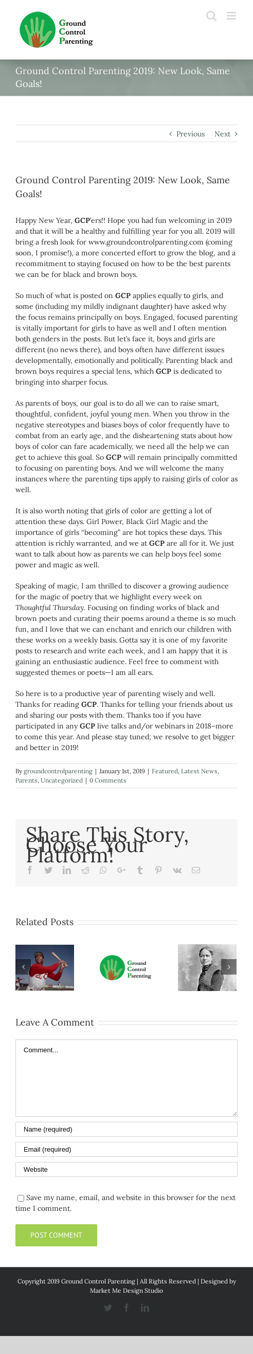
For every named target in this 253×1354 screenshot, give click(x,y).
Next (222, 133)
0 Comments (108, 780)
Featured (165, 771)
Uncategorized (62, 780)
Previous (190, 133)
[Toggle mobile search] (211, 15)
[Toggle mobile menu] (232, 15)
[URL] (126, 1169)
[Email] (126, 1149)
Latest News (199, 771)
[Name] (126, 1129)
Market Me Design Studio (126, 1290)
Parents (26, 780)
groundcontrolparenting (58, 771)
